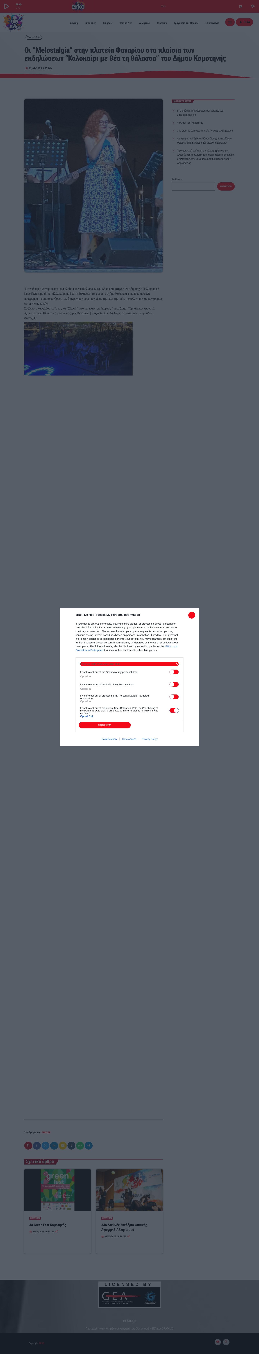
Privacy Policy (150, 739)
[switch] (174, 672)
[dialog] (129, 677)
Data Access (129, 739)
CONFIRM (105, 725)
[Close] (191, 615)
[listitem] (129, 664)
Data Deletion (109, 739)
